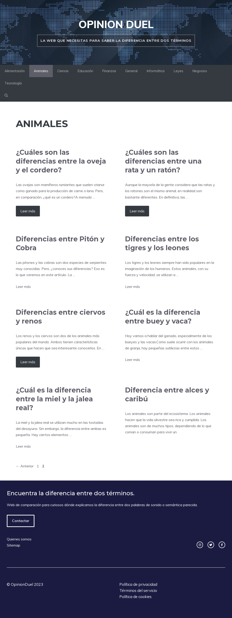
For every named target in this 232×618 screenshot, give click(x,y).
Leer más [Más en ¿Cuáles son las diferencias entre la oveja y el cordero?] (27, 211)
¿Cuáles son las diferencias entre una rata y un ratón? (163, 161)
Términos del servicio (138, 590)
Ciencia (62, 71)
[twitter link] (211, 545)
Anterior (25, 466)
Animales (41, 71)
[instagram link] (200, 545)
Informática (155, 71)
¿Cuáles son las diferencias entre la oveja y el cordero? (61, 161)
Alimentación (15, 71)
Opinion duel (116, 24)
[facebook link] (222, 545)
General (131, 71)
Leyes (178, 71)
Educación (85, 71)
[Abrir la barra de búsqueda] (6, 95)
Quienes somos (19, 539)
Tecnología (13, 83)
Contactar (20, 520)
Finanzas (109, 71)
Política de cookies (135, 596)
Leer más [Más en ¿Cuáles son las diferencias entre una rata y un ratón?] (137, 211)
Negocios (199, 71)
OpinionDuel (22, 584)
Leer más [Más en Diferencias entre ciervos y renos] (27, 362)
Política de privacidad (138, 584)
